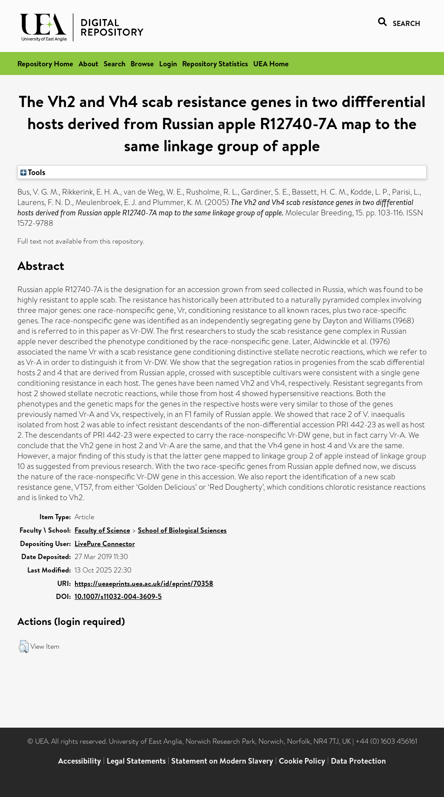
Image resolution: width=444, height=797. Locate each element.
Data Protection (358, 760)
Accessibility (79, 760)
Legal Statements (136, 760)
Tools (33, 172)
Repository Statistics (215, 63)
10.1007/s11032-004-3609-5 (118, 596)
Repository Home (45, 63)
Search (114, 63)
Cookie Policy (302, 760)
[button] (24, 646)
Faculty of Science (102, 530)
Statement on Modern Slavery (222, 760)
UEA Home (271, 63)
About (88, 63)
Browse (142, 63)
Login (168, 63)
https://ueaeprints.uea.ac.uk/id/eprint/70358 (144, 583)
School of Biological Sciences (182, 530)
